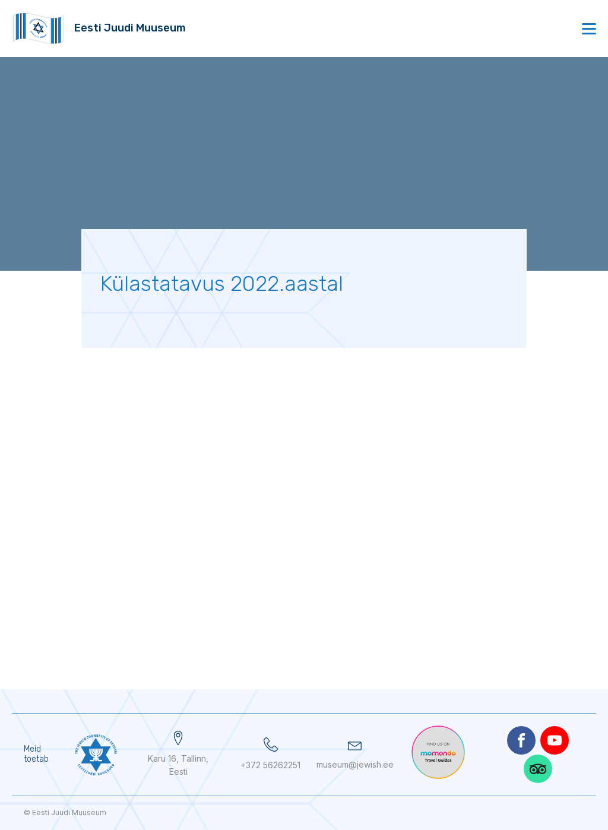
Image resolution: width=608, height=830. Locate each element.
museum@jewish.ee (355, 764)
